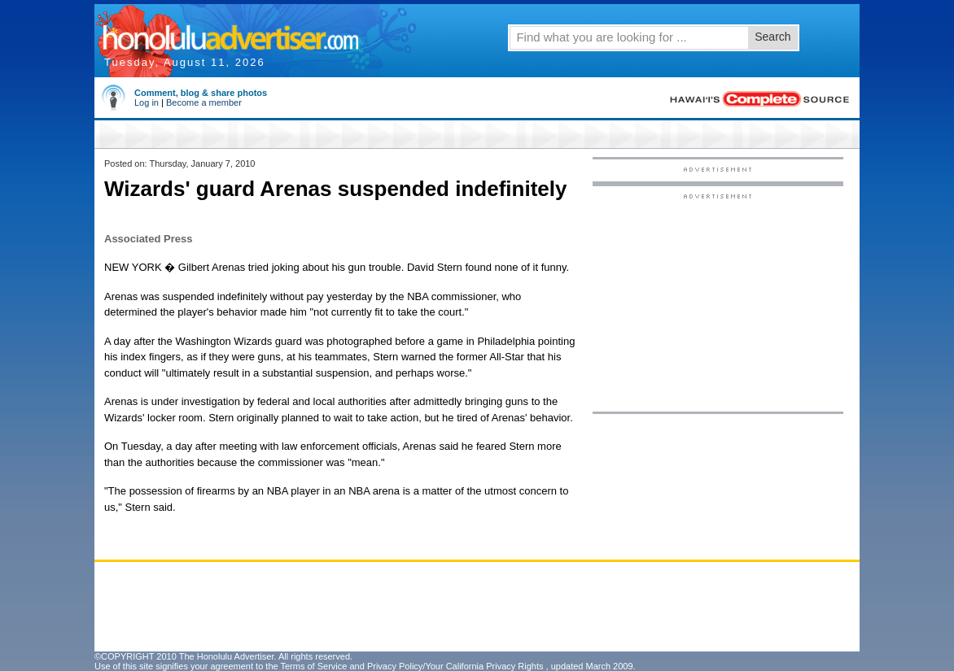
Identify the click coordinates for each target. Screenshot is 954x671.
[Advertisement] (718, 301)
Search (772, 36)
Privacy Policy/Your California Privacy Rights (455, 666)
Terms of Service (313, 666)
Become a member (204, 102)
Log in (146, 102)
